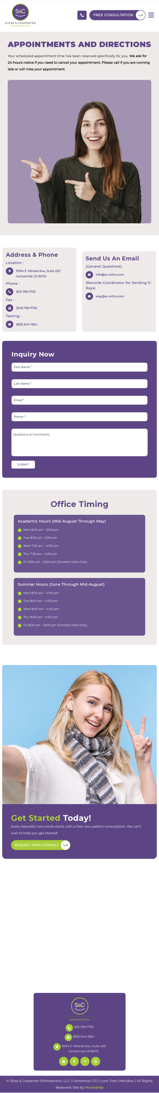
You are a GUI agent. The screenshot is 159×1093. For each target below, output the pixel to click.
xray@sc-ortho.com (110, 296)
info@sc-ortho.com (110, 274)
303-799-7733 (25, 291)
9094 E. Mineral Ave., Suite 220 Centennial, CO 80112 (38, 273)
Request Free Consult (38, 845)
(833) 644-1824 (26, 324)
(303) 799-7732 (26, 308)
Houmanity (94, 1088)
